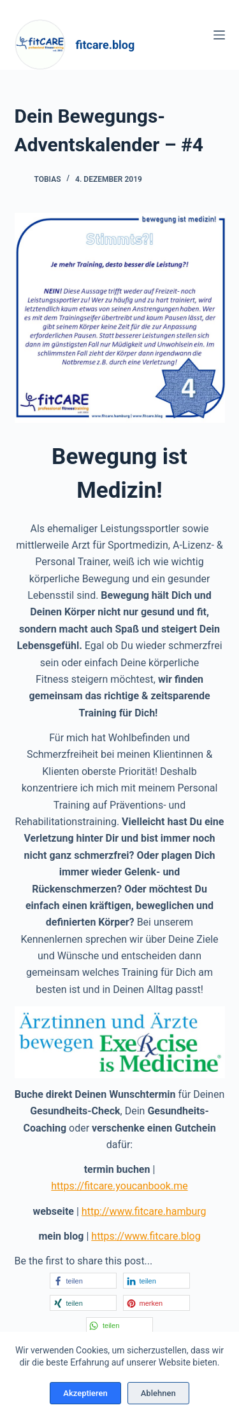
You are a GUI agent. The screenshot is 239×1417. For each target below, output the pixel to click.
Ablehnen (158, 1393)
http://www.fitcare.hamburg (144, 1211)
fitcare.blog (105, 44)
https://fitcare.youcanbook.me (119, 1186)
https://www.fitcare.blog (145, 1236)
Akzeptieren (85, 1393)
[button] (83, 1281)
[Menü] (219, 35)
